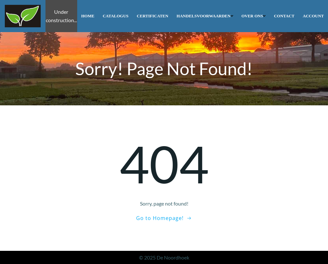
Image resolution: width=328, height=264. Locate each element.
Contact (284, 15)
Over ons (254, 15)
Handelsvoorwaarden (204, 15)
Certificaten (152, 15)
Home (87, 15)
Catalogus (115, 15)
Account (313, 15)
